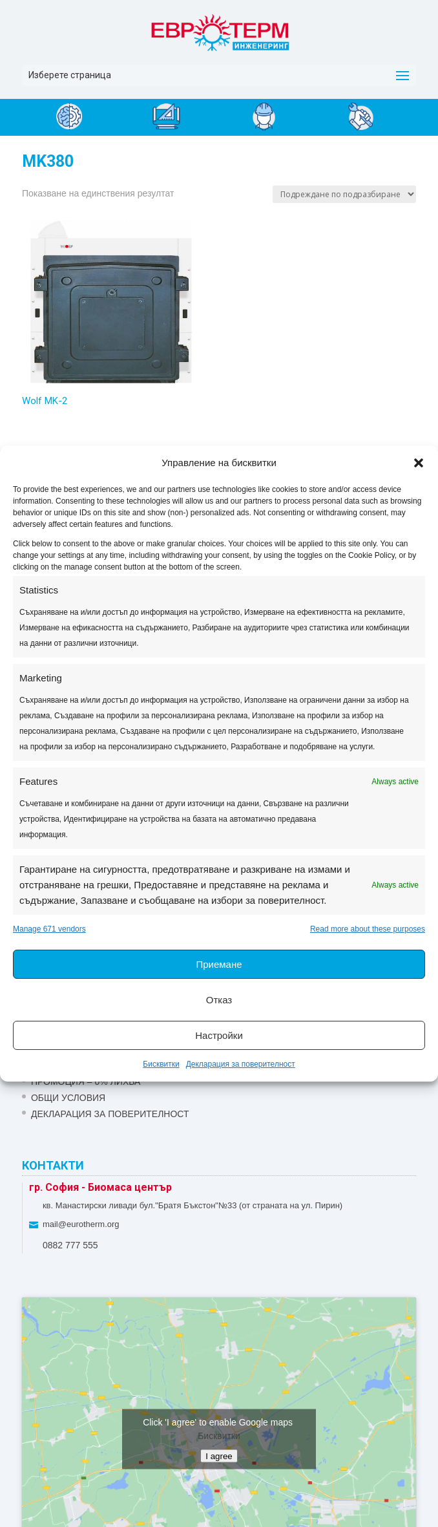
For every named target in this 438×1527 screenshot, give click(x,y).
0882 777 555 (70, 1245)
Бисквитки (161, 1064)
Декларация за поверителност (240, 1064)
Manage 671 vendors (49, 929)
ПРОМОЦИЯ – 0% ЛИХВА (86, 1081)
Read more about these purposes (367, 929)
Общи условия (68, 1098)
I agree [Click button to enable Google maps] (219, 1456)
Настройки (219, 1035)
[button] (418, 462)
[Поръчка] (344, 194)
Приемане (219, 964)
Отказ (219, 999)
